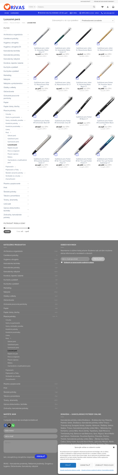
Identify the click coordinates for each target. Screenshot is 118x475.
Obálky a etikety (10, 87)
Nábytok (7, 79)
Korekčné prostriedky (13, 126)
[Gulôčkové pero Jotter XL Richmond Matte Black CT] (83, 70)
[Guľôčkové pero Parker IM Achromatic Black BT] (41, 107)
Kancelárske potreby (12, 55)
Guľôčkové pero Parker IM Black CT (84, 118)
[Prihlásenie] (108, 7)
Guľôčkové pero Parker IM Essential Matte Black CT (105, 122)
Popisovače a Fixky (12, 170)
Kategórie (15, 13)
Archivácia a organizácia (13, 35)
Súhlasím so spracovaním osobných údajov (79, 262)
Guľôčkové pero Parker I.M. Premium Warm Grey (105, 84)
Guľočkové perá (13, 139)
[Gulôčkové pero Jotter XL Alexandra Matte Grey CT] (41, 36)
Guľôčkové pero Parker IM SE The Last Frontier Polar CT (63, 161)
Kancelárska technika (12, 51)
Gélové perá (12, 135)
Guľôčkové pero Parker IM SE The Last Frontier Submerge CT (105, 161)
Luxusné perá (12, 145)
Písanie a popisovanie (12, 184)
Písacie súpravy (13, 154)
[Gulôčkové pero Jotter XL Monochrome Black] (83, 36)
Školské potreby (10, 192)
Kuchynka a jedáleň (11, 71)
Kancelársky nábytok (12, 59)
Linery (8, 129)
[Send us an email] (9, 425)
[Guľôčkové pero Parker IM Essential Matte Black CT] (104, 107)
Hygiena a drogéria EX (12, 47)
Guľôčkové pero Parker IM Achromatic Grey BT (63, 122)
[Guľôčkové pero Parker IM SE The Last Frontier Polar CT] (62, 145)
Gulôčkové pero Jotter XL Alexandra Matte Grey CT (41, 50)
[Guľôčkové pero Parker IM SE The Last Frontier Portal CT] (83, 145)
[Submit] (94, 7)
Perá (23, 23)
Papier (6, 102)
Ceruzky (8, 114)
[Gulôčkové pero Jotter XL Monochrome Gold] (104, 36)
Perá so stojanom (14, 151)
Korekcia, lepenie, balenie (13, 63)
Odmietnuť (85, 465)
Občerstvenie (9, 92)
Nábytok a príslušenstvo (13, 83)
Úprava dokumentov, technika (12, 209)
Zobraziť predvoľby (104, 465)
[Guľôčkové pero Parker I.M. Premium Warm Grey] (104, 70)
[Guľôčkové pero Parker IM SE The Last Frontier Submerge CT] (104, 145)
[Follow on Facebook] (5, 425)
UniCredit (7, 204)
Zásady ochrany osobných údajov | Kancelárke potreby (97, 470)
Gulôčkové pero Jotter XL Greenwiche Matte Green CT (62, 50)
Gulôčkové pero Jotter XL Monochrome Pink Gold (41, 84)
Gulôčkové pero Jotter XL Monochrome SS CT (63, 83)
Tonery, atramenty (11, 200)
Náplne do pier (13, 148)
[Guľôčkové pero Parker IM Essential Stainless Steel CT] (41, 145)
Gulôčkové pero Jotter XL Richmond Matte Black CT (83, 84)
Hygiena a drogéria (11, 43)
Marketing (7, 75)
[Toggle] (28, 34)
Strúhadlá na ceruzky (13, 176)
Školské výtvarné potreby (14, 173)
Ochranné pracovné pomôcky (11, 97)
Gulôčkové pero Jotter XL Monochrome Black (84, 49)
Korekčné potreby (12, 123)
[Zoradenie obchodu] (97, 21)
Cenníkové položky (11, 39)
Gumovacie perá (13, 142)
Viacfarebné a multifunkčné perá (17, 161)
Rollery (10, 157)
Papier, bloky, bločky (12, 106)
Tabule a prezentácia (12, 196)
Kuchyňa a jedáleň (11, 67)
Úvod (7, 13)
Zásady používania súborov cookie (70, 470)
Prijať (68, 465)
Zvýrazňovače (10, 179)
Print (5, 188)
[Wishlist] (102, 7)
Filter (7, 231)
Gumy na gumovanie (13, 117)
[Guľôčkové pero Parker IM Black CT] (83, 105)
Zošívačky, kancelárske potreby (13, 216)
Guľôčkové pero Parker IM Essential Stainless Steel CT (41, 161)
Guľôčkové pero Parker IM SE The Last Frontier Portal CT (84, 161)
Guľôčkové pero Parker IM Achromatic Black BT (41, 122)
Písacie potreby (15, 23)
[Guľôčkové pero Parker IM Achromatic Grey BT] (62, 107)
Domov (6, 23)
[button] (114, 447)
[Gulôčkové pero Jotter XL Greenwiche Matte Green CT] (62, 36)
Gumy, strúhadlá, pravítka (14, 120)
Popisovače (10, 166)
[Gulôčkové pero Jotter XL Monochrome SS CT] (62, 70)
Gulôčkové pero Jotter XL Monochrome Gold (105, 49)
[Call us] (13, 425)
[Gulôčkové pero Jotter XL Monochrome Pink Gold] (41, 70)
